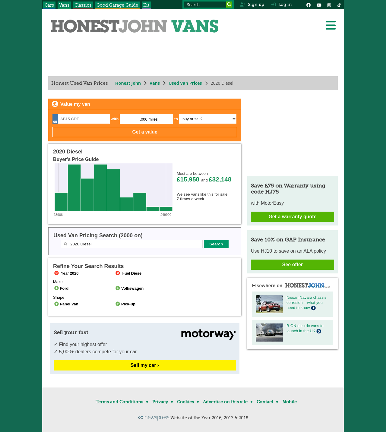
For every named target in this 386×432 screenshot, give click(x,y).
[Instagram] (329, 4)
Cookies (185, 401)
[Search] (229, 5)
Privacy (160, 401)
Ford (60, 288)
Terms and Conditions (119, 401)
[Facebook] (308, 4)
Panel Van (65, 304)
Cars (49, 5)
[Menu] (330, 25)
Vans (64, 5)
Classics (82, 5)
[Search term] (208, 4)
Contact (265, 401)
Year (66, 273)
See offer (292, 264)
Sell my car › (145, 365)
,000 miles (149, 119)
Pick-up (125, 304)
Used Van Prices (185, 83)
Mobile (289, 401)
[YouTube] (318, 4)
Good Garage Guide (117, 5)
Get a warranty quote (292, 216)
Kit (146, 5)
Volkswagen (129, 288)
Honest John (128, 83)
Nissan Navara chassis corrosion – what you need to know (306, 302)
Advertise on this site (225, 401)
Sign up (252, 4)
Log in (281, 4)
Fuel (129, 273)
